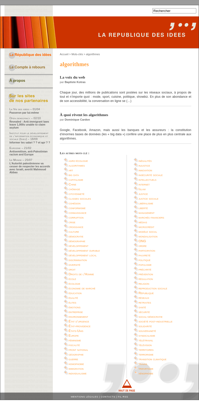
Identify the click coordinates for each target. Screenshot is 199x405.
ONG (142, 241)
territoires (145, 350)
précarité (144, 269)
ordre (142, 246)
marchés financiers (151, 217)
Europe (73, 335)
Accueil (64, 54)
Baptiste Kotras (75, 82)
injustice (144, 165)
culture (73, 231)
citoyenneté (76, 194)
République (146, 293)
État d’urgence (78, 321)
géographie (76, 354)
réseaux (143, 298)
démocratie (75, 236)
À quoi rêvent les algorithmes (84, 115)
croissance (75, 227)
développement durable (84, 250)
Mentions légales (84, 396)
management (146, 213)
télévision (145, 345)
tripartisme (145, 368)
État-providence (79, 326)
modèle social (147, 231)
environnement (78, 316)
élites (72, 302)
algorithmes (76, 165)
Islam (141, 189)
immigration (75, 368)
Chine (72, 184)
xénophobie (145, 373)
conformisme (77, 208)
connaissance (77, 213)
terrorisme (145, 354)
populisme (145, 265)
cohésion (74, 203)
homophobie (76, 364)
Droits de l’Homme (81, 274)
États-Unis (75, 331)
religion (143, 283)
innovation (145, 170)
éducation (74, 293)
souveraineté (147, 331)
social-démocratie (150, 316)
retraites (144, 302)
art (70, 170)
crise (71, 222)
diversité (74, 265)
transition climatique (152, 359)
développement (78, 246)
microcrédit (146, 227)
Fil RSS (123, 396)
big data (73, 175)
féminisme (74, 340)
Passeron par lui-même (24, 112)
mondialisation (147, 236)
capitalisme (75, 179)
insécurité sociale (150, 175)
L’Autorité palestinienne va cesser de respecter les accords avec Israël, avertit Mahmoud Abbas (29, 168)
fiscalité (74, 345)
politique (144, 260)
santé (142, 307)
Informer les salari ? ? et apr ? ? (29, 142)
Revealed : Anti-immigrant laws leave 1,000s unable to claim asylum (29, 124)
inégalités (145, 161)
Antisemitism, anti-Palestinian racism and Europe (28, 153)
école (72, 279)
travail (142, 364)
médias (142, 222)
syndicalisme (146, 335)
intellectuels (147, 179)
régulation (145, 279)
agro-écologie (78, 161)
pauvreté (144, 255)
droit (71, 269)
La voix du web (72, 77)
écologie (74, 283)
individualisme (77, 373)
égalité (73, 298)
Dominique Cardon (77, 119)
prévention (145, 274)
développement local (82, 255)
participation (146, 250)
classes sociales (79, 198)
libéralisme (145, 203)
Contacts (108, 396)
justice (143, 194)
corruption (76, 217)
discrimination (77, 260)
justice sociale (148, 198)
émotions (74, 307)
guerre (73, 359)
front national (78, 350)
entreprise (75, 312)
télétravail (145, 340)
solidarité (145, 326)
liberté (143, 208)
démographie (76, 241)
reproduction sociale (152, 288)
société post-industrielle (155, 321)
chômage (74, 189)
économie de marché (81, 288)
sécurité (144, 312)
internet (144, 184)
